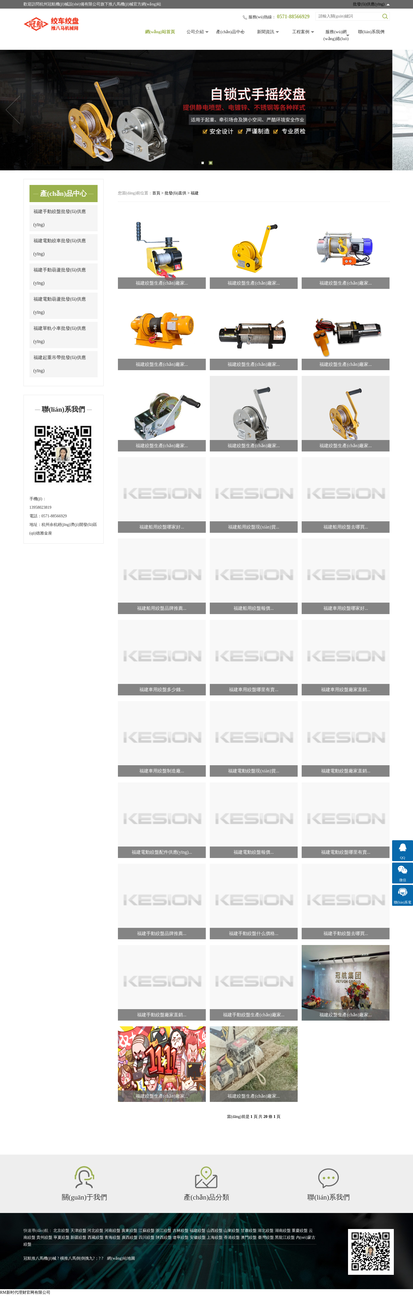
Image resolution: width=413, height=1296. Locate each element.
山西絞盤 (215, 1230)
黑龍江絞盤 (285, 1237)
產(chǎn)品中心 (230, 31)
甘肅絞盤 (249, 1230)
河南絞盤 (112, 1230)
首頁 (156, 193)
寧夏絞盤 (62, 1237)
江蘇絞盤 (147, 1230)
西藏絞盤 (96, 1237)
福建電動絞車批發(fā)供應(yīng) (59, 247)
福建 (195, 193)
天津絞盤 (78, 1230)
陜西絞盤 (164, 1237)
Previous (13, 110)
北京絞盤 (61, 1230)
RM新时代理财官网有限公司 (25, 1292)
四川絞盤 (147, 1237)
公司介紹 (195, 31)
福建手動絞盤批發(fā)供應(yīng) (59, 218)
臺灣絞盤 (266, 1237)
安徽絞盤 (198, 1237)
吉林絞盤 (181, 1230)
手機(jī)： (37, 499)
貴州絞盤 (44, 1237)
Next (400, 110)
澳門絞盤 (249, 1237)
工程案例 (300, 31)
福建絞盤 (197, 1230)
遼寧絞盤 (181, 1237)
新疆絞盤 (78, 1237)
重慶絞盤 (300, 1230)
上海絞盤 (215, 1237)
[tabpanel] (206, 110)
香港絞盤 (232, 1237)
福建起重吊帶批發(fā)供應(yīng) (59, 364)
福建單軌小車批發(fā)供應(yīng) (59, 335)
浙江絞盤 (163, 1230)
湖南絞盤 (283, 1230)
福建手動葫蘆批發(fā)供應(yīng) (59, 276)
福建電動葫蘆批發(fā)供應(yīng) (59, 306)
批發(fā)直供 (175, 193)
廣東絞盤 (129, 1230)
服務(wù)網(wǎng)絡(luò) (336, 35)
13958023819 (40, 507)
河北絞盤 (95, 1230)
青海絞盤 (112, 1237)
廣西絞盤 (130, 1237)
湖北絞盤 (266, 1230)
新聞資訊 (265, 31)
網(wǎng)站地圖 (121, 1258)
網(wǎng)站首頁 (160, 31)
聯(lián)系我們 (371, 31)
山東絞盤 (232, 1230)
